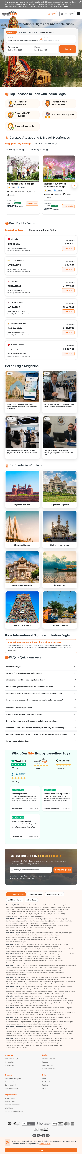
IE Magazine (9, 1062)
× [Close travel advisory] (80, 2)
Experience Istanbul (12, 1082)
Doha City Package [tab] (15, 149)
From (11, 37)
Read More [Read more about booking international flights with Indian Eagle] (12, 650)
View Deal (68, 248)
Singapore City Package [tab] (18, 143)
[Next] (74, 185)
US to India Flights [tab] (35, 894)
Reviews (45, 1062)
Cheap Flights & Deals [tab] (16, 894)
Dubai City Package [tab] (39, 149)
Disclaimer (9, 1108)
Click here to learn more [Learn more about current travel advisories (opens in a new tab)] (59, 6)
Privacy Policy (10, 1098)
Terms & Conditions (12, 1105)
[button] (78, 13)
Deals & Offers (47, 1065)
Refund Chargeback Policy (14, 1111)
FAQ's (44, 1088)
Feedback (45, 1085)
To (46, 37)
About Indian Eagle (12, 1059)
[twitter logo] (39, 1135)
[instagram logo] (48, 1135)
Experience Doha (11, 1085)
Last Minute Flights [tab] (14, 900)
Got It (41, 1150)
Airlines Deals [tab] (31, 900)
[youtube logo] (34, 1135)
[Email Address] (31, 870)
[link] (22, 489)
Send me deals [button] (63, 869)
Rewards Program (48, 1059)
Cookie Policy (10, 1102)
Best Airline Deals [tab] (14, 230)
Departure (13, 47)
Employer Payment (49, 1068)
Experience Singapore (13, 1079)
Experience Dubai (11, 1088)
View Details (32, 203)
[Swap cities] (41, 39)
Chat (44, 1079)
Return (38, 47)
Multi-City (33, 32)
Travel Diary (9, 1065)
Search (68, 49)
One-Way (22, 32)
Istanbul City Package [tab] (45, 143)
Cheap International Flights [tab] (42, 230)
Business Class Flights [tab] (54, 894)
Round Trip (11, 32)
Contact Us (46, 1082)
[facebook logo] (43, 1135)
